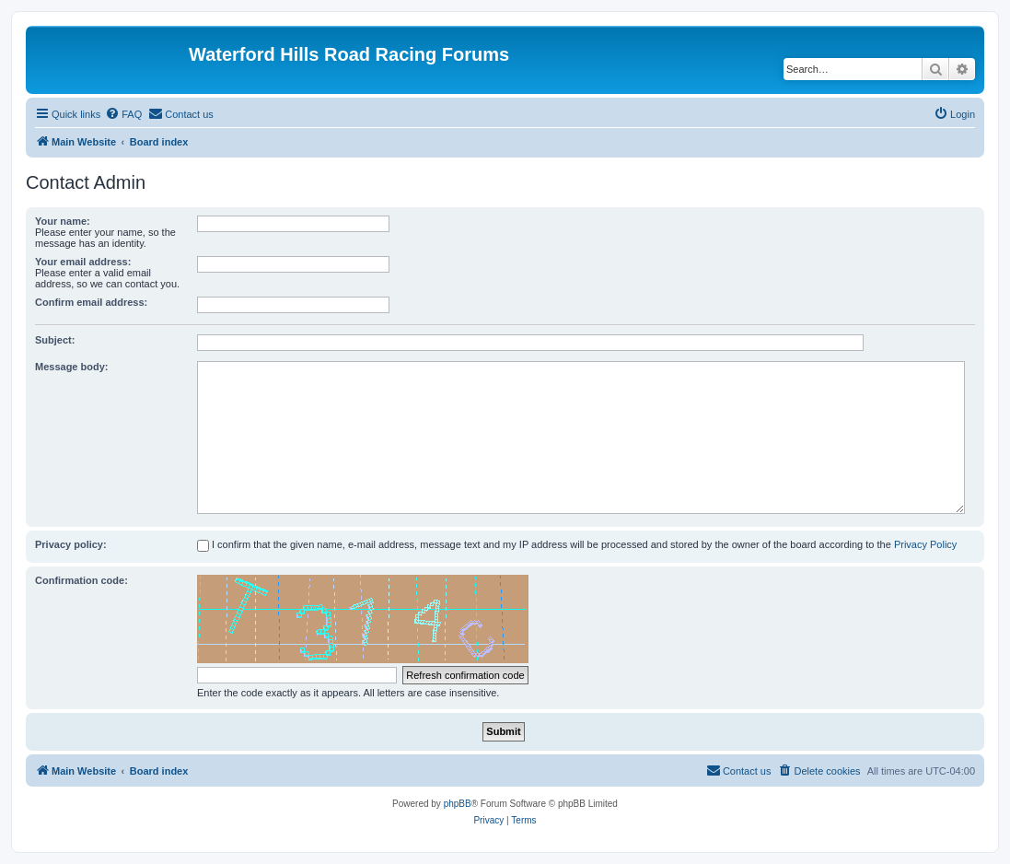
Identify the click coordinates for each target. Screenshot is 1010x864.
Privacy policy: (71, 544)
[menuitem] (123, 114)
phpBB (457, 804)
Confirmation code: (81, 580)
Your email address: (83, 261)
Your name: (62, 221)
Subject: (55, 339)
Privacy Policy (925, 544)
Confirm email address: (91, 302)
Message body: (71, 366)
